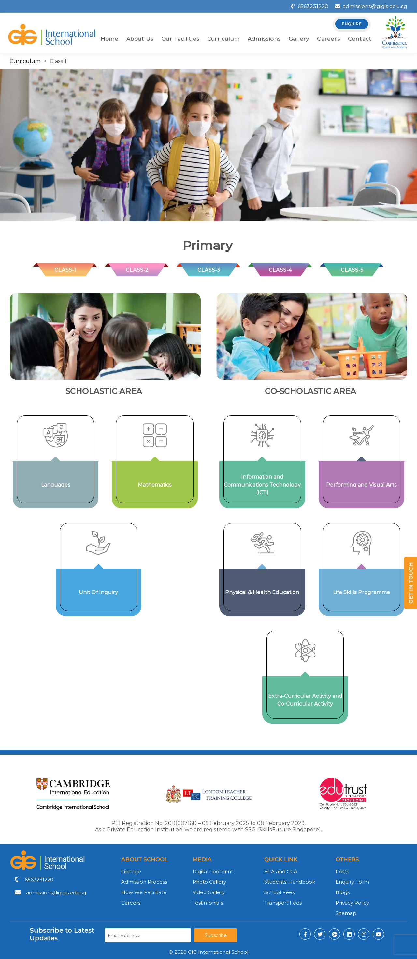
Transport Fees (283, 903)
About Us (140, 39)
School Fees (279, 892)
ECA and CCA (280, 871)
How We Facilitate (143, 892)
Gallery (299, 39)
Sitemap (346, 913)
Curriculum (223, 39)
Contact (359, 39)
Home (110, 39)
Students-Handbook (289, 882)
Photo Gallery (209, 882)
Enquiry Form (352, 882)
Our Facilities (180, 39)
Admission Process (144, 882)
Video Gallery (209, 892)
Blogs (343, 892)
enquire (352, 24)
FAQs (342, 871)
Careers (328, 39)
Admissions (264, 39)
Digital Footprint (213, 871)
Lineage (131, 871)
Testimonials (208, 903)
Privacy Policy (352, 903)
